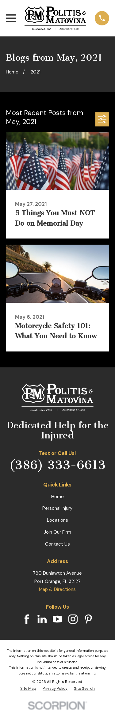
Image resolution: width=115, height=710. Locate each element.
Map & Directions (57, 589)
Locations (57, 520)
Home (57, 497)
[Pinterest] (88, 619)
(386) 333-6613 (57, 465)
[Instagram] (73, 619)
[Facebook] (26, 619)
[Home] (55, 18)
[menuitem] (28, 688)
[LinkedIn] (42, 619)
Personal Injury (57, 508)
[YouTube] (57, 619)
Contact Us (57, 544)
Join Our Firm (57, 532)
